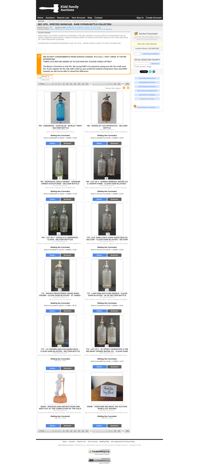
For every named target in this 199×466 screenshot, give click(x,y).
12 (75, 84)
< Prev (41, 84)
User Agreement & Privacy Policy (123, 442)
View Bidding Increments (147, 82)
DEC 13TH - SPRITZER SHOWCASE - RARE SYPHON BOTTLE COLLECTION (73, 21)
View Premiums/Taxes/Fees (147, 86)
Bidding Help (104, 442)
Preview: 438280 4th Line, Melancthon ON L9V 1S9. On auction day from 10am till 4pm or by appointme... (81, 29)
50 (123, 84)
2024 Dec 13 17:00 (45, 78)
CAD (50, 27)
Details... (53, 143)
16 (91, 84)
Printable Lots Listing (147, 99)
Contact (98, 18)
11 (71, 84)
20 (119, 84)
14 (83, 84)
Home (40, 18)
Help (90, 18)
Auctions (50, 18)
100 (127, 84)
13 (79, 84)
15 (87, 84)
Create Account (154, 18)
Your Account (78, 18)
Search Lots (63, 18)
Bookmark (67, 143)
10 (115, 84)
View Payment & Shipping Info (147, 90)
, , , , (84, 27)
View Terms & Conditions (147, 95)
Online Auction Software (102, 454)
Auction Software (104, 463)
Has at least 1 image (142, 67)
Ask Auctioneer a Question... (145, 107)
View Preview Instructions (147, 78)
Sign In (140, 18)
